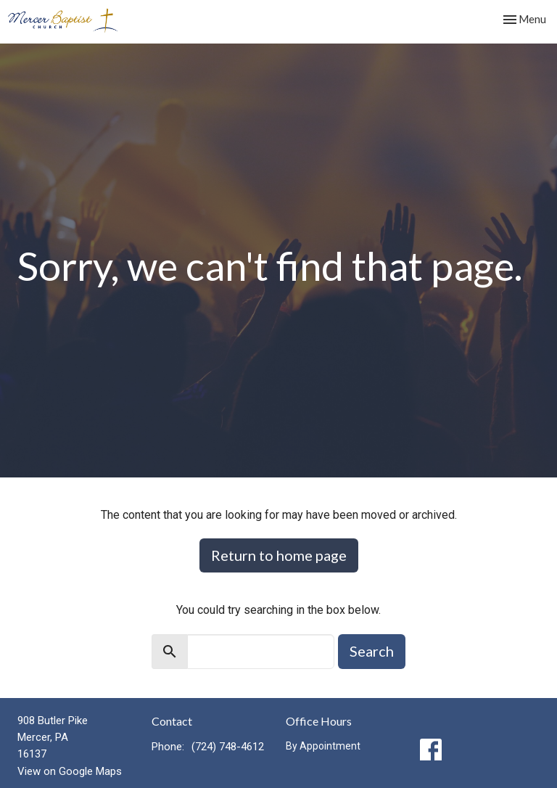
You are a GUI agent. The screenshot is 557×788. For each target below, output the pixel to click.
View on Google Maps (69, 771)
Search (372, 651)
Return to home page (279, 555)
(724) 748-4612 (227, 746)
